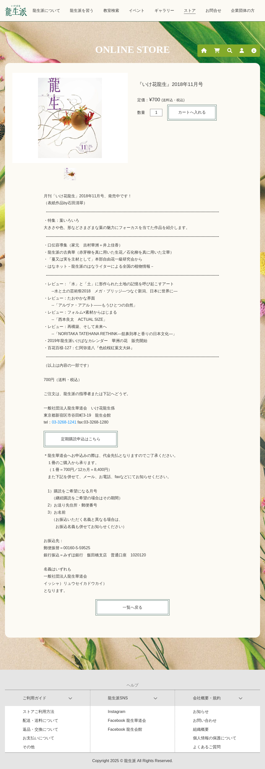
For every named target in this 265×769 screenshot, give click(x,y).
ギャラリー (164, 10)
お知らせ (201, 711)
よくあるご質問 (207, 747)
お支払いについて (38, 738)
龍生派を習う (82, 10)
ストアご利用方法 (38, 711)
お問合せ (213, 10)
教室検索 (111, 10)
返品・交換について (40, 729)
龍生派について (46, 10)
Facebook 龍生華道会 (127, 720)
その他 (29, 747)
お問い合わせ (205, 720)
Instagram (116, 711)
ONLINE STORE (132, 49)
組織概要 (201, 729)
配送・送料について (40, 720)
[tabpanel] (70, 118)
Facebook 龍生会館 (125, 729)
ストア (190, 10)
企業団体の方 (243, 10)
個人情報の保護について (214, 738)
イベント (137, 10)
